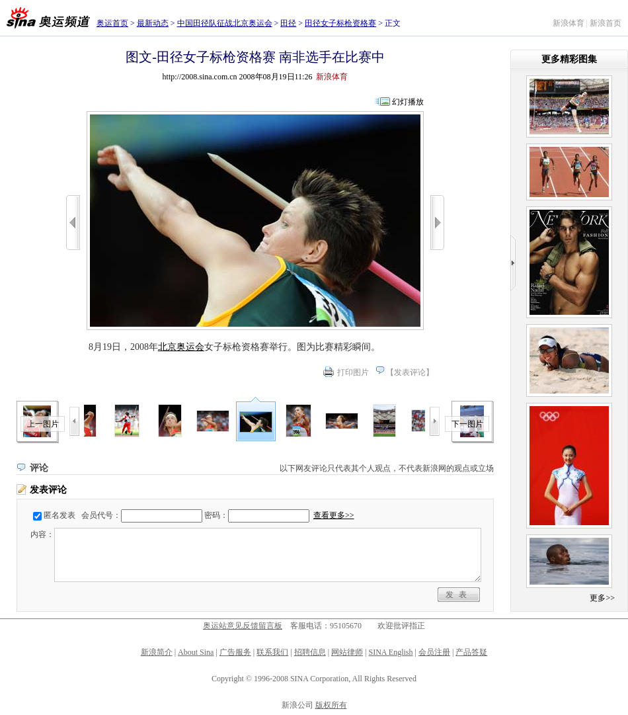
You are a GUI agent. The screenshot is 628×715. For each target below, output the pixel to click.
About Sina (196, 652)
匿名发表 (59, 515)
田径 (288, 23)
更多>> (602, 598)
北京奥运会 (181, 347)
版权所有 (331, 705)
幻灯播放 (408, 101)
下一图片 (467, 424)
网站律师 (347, 652)
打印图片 (353, 372)
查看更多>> (333, 515)
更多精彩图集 (569, 59)
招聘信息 (310, 652)
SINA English (390, 652)
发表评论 (410, 372)
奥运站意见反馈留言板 (242, 625)
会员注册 (434, 652)
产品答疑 (471, 652)
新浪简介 (157, 652)
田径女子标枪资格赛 (340, 23)
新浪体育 (568, 23)
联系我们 (272, 652)
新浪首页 (605, 23)
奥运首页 (112, 23)
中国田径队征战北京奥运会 (224, 23)
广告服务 (235, 652)
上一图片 (43, 424)
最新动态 (153, 23)
